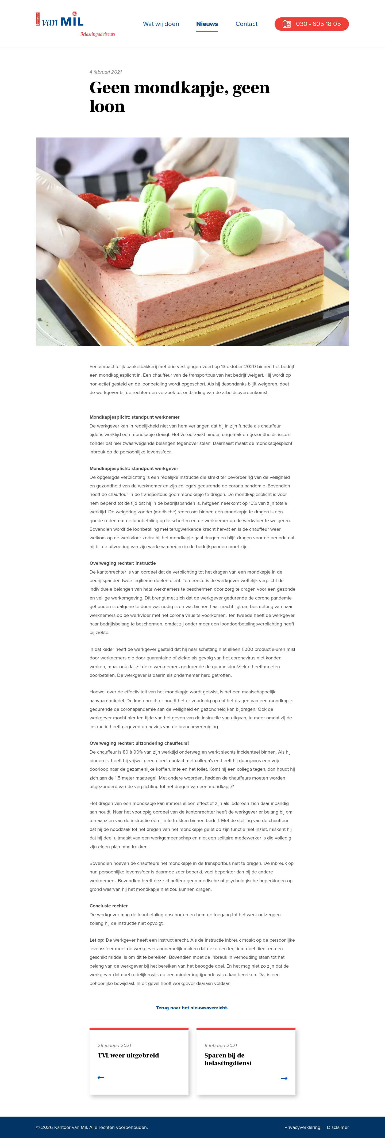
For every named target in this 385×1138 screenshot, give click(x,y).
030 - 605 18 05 (318, 24)
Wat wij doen (161, 24)
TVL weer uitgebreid (128, 1055)
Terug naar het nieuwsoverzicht (191, 1008)
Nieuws (207, 24)
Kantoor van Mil (76, 24)
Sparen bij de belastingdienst (228, 1059)
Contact (246, 24)
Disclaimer (338, 1127)
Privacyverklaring (302, 1127)
